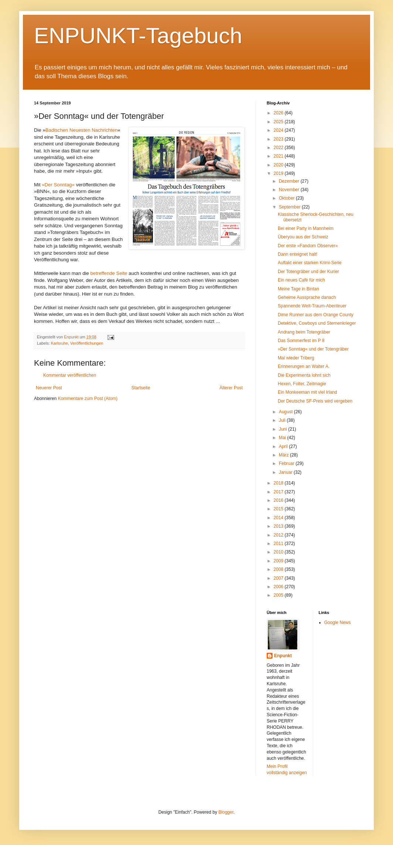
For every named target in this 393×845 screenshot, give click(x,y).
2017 (279, 491)
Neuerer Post (49, 387)
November (290, 189)
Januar (286, 472)
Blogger (225, 812)
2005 (279, 595)
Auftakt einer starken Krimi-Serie (310, 262)
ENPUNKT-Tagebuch (138, 35)
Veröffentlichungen (86, 343)
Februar (287, 463)
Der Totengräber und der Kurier (308, 271)
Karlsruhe (59, 343)
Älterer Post (231, 387)
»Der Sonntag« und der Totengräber (313, 349)
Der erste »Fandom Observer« (308, 245)
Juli (283, 420)
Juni (283, 429)
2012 (279, 535)
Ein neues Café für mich (301, 280)
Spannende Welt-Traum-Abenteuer (312, 305)
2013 (279, 526)
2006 (279, 586)
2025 (279, 121)
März (284, 455)
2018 (279, 483)
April (284, 446)
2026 (279, 112)
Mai (283, 437)
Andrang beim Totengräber (304, 332)
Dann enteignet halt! (297, 254)
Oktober (287, 198)
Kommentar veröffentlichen (69, 375)
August (286, 411)
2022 (279, 147)
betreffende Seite (109, 273)
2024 (279, 130)
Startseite (140, 387)
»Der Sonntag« (58, 184)
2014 (279, 517)
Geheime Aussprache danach (307, 297)
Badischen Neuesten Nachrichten (81, 130)
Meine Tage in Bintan (298, 289)
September (290, 207)
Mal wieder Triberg (296, 358)
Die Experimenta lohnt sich (304, 375)
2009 (279, 560)
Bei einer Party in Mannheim (306, 228)
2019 (279, 173)
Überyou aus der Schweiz (303, 236)
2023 (279, 139)
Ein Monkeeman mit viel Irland (307, 392)
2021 (279, 156)
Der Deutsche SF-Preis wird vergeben (315, 401)
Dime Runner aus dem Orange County (315, 314)
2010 (279, 552)
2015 (279, 508)
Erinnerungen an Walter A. (303, 366)
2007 (279, 578)
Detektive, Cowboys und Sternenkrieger (317, 323)
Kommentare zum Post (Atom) (87, 398)
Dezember (290, 181)
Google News (337, 622)
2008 (279, 569)
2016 (279, 500)
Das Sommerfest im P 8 (301, 340)
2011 (279, 543)
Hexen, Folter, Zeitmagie (302, 383)
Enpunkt (283, 655)
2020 (279, 165)
